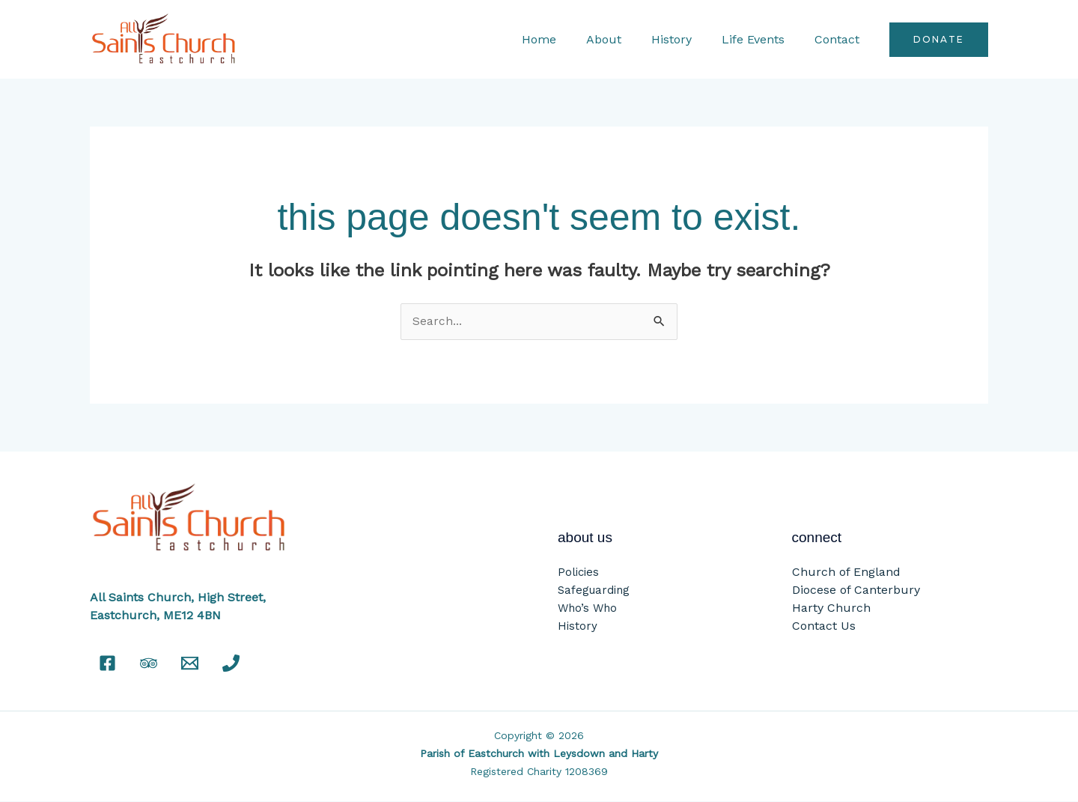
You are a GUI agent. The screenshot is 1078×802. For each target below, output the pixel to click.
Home (566, 39)
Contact (839, 39)
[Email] (189, 663)
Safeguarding (594, 591)
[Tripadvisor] (148, 663)
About (624, 39)
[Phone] (231, 663)
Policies (578, 573)
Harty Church (831, 608)
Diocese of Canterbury (856, 590)
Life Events (762, 39)
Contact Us (824, 626)
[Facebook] (107, 663)
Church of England (846, 572)
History (686, 39)
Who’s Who (587, 609)
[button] (938, 39)
